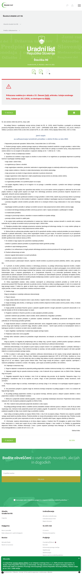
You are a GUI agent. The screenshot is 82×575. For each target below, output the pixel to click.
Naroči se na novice (7, 545)
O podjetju (46, 542)
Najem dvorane (47, 521)
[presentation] (41, 491)
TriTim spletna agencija (31, 572)
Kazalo (9, 112)
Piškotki (15, 572)
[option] (41, 59)
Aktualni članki (6, 542)
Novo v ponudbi (6, 530)
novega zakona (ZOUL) (21, 563)
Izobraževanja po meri (49, 518)
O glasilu (4, 518)
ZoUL (47, 95)
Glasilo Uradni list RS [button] (12, 24)
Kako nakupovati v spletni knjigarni (12, 533)
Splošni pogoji (47, 552)
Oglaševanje (46, 550)
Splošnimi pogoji (34, 500)
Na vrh (72, 440)
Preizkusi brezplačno (49, 533)
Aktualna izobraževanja (49, 516)
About (53, 542)
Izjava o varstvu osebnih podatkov (53, 555)
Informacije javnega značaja (51, 547)
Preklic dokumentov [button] (11, 30)
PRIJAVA (41, 479)
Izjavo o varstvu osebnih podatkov (55, 500)
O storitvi (46, 530)
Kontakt (45, 545)
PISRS (47, 98)
